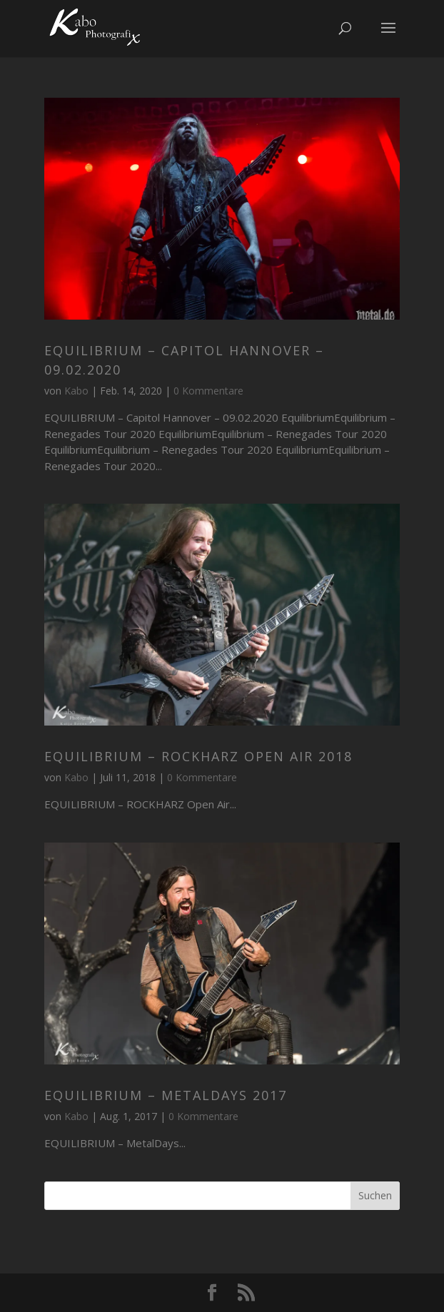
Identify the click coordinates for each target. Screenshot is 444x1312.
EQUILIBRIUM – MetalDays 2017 (165, 1095)
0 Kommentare (208, 390)
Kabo (76, 390)
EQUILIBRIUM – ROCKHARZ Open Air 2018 (198, 756)
